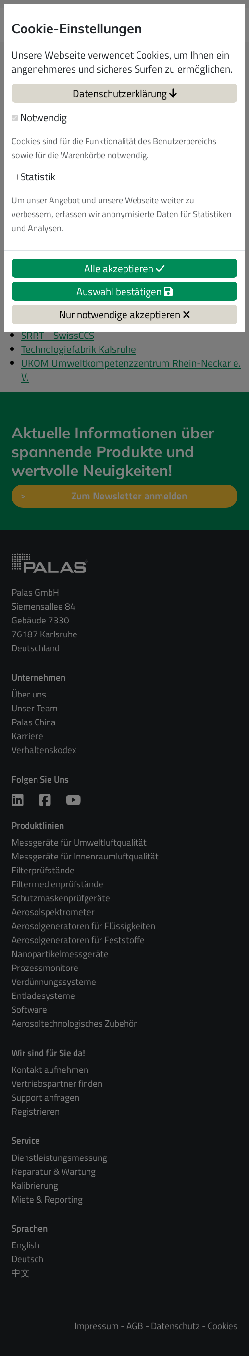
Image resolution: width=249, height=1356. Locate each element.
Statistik (33, 177)
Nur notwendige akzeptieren (124, 314)
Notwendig (39, 117)
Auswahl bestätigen (124, 291)
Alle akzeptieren (124, 268)
